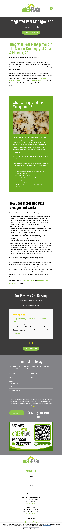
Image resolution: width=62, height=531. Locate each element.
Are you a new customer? (15, 386)
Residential (31, 483)
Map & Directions (31, 503)
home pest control (28, 280)
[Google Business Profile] (29, 522)
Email (32, 377)
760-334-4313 (31, 471)
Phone (11, 377)
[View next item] (33, 343)
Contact (31, 489)
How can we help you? (15, 390)
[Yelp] (33, 522)
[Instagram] (36, 522)
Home (31, 480)
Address (11, 381)
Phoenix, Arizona (36, 80)
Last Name (34, 373)
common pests (23, 168)
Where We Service (31, 486)
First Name (12, 373)
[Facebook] (25, 522)
